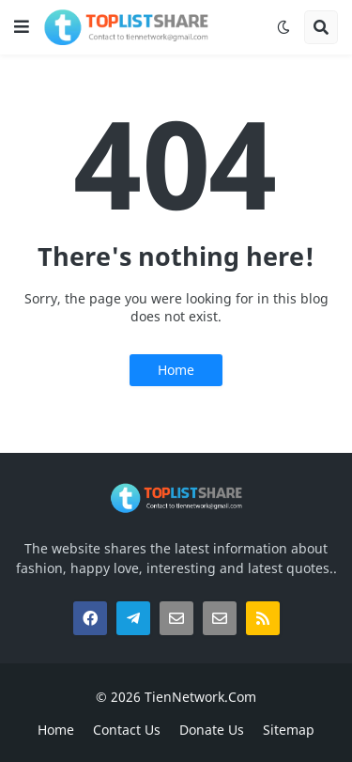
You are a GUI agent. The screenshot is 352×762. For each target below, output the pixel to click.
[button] (21, 27)
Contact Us (127, 730)
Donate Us (211, 730)
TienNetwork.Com (200, 697)
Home (176, 370)
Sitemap (288, 730)
